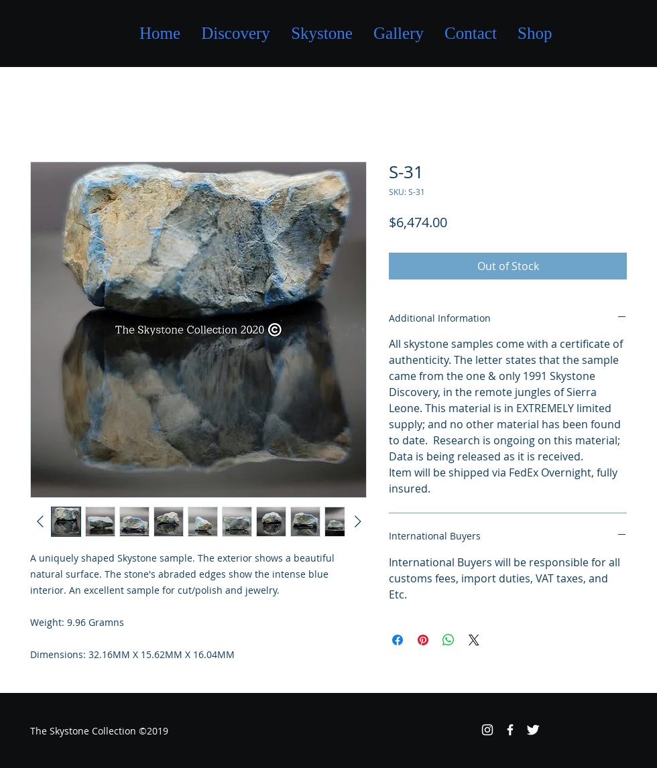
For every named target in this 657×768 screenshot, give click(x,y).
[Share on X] (474, 640)
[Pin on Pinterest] (423, 640)
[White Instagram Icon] (487, 729)
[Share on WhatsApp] (448, 640)
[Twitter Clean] (533, 729)
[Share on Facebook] (398, 640)
